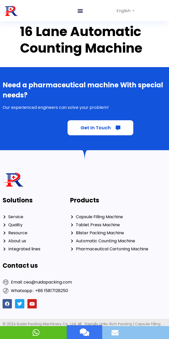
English (123, 11)
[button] (80, 10)
